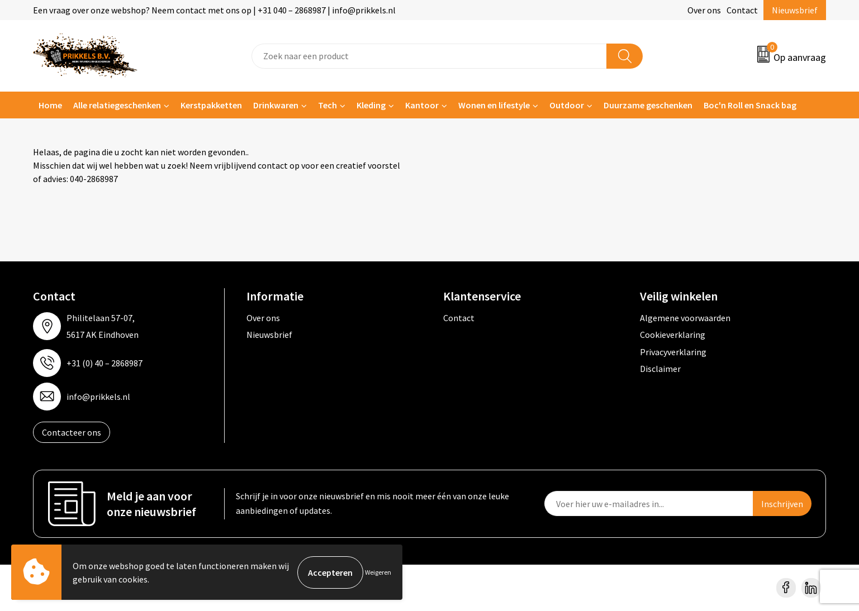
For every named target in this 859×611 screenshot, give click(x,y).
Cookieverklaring (672, 334)
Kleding (371, 105)
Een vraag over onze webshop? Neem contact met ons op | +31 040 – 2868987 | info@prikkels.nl (214, 10)
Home (50, 105)
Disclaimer (660, 368)
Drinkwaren (275, 105)
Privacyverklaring (673, 351)
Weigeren (378, 572)
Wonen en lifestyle (494, 105)
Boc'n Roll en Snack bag (750, 105)
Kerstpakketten (211, 105)
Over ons (704, 10)
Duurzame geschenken (648, 105)
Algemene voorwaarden (685, 317)
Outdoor (566, 105)
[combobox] (429, 56)
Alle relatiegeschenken (117, 105)
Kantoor (422, 105)
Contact (742, 10)
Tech (327, 105)
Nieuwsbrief (795, 10)
